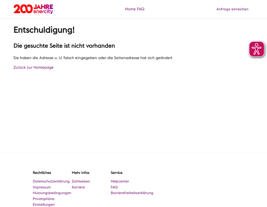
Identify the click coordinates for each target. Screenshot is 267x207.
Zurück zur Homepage (33, 67)
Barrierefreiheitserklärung (132, 192)
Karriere (78, 187)
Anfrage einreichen (232, 9)
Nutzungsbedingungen (52, 192)
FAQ (140, 9)
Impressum (42, 187)
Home (130, 9)
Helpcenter (120, 181)
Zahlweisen (81, 181)
